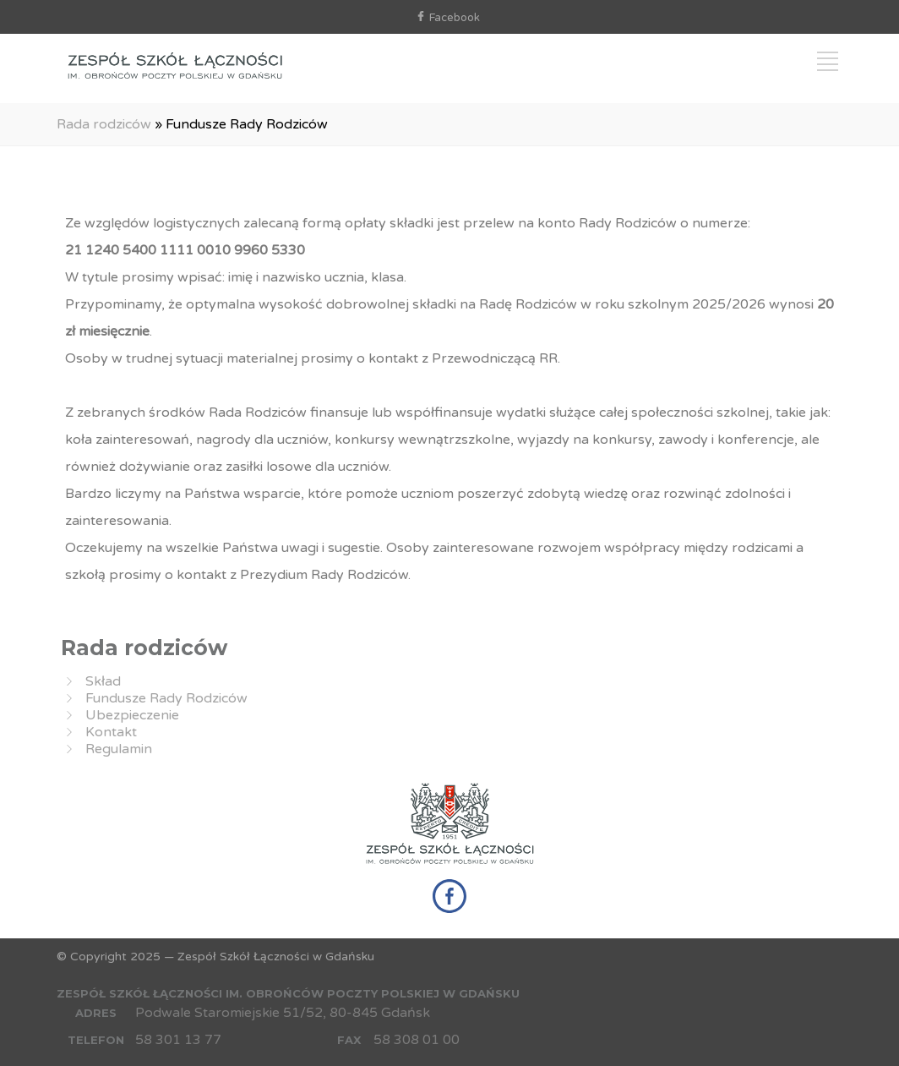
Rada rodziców (104, 124)
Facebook (454, 18)
